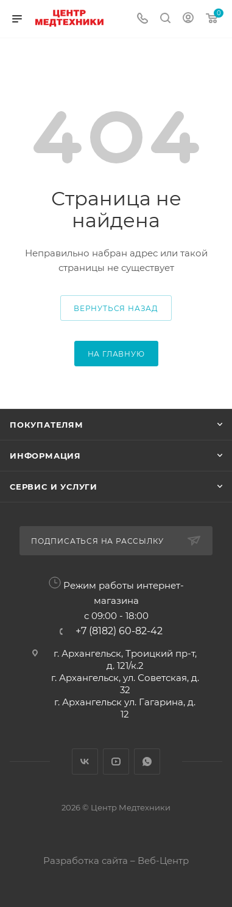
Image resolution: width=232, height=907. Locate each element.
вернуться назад (116, 308)
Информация (45, 455)
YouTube (116, 761)
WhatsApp (147, 761)
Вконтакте (85, 761)
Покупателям (46, 425)
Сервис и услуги (53, 486)
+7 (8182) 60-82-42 (119, 631)
